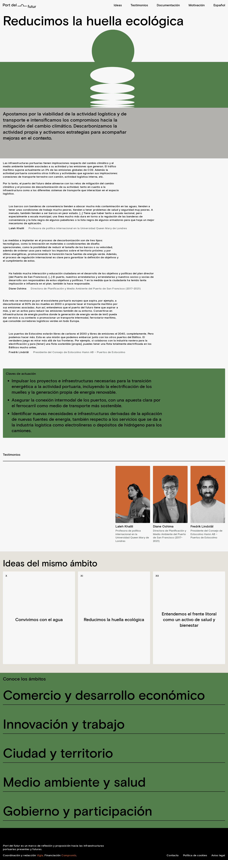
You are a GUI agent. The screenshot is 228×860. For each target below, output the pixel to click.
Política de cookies (195, 855)
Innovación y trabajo (64, 723)
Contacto (173, 855)
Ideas (118, 5)
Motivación (197, 5)
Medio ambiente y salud (74, 781)
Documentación (168, 5)
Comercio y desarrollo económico (104, 694)
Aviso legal (218, 855)
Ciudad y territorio (58, 752)
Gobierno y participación (77, 810)
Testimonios (139, 5)
